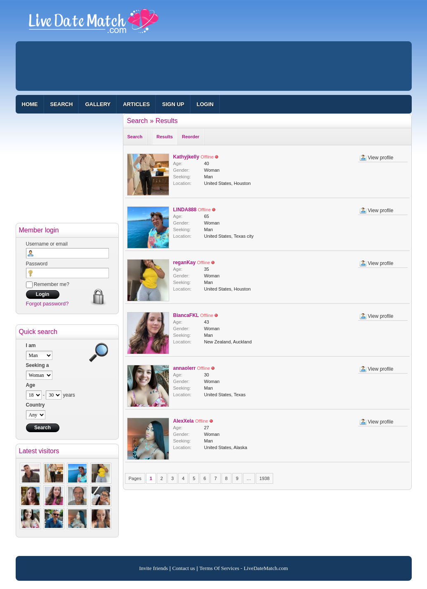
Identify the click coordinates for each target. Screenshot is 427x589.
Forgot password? (47, 303)
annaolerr (184, 368)
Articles (136, 104)
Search (61, 104)
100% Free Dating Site (93, 24)
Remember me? (47, 284)
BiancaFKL (186, 315)
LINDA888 (185, 210)
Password (37, 264)
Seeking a (37, 365)
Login (205, 104)
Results (166, 120)
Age (30, 385)
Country (35, 405)
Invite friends (153, 568)
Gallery (98, 104)
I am (31, 345)
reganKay (184, 262)
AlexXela (183, 421)
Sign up (173, 104)
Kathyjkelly (186, 157)
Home (30, 104)
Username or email (47, 244)
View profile (381, 158)
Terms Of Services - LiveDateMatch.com (243, 568)
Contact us (183, 568)
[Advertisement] (214, 66)
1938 (264, 478)
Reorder (190, 136)
